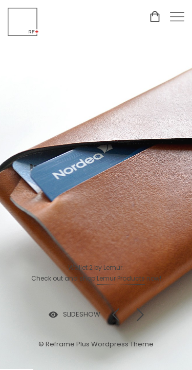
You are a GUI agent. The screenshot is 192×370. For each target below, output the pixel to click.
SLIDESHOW (81, 314)
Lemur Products (121, 278)
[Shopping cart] (155, 19)
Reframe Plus (68, 344)
